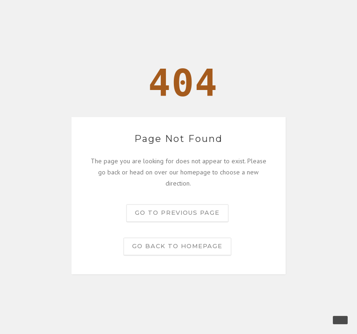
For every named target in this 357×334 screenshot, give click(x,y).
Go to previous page (177, 213)
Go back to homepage (177, 246)
